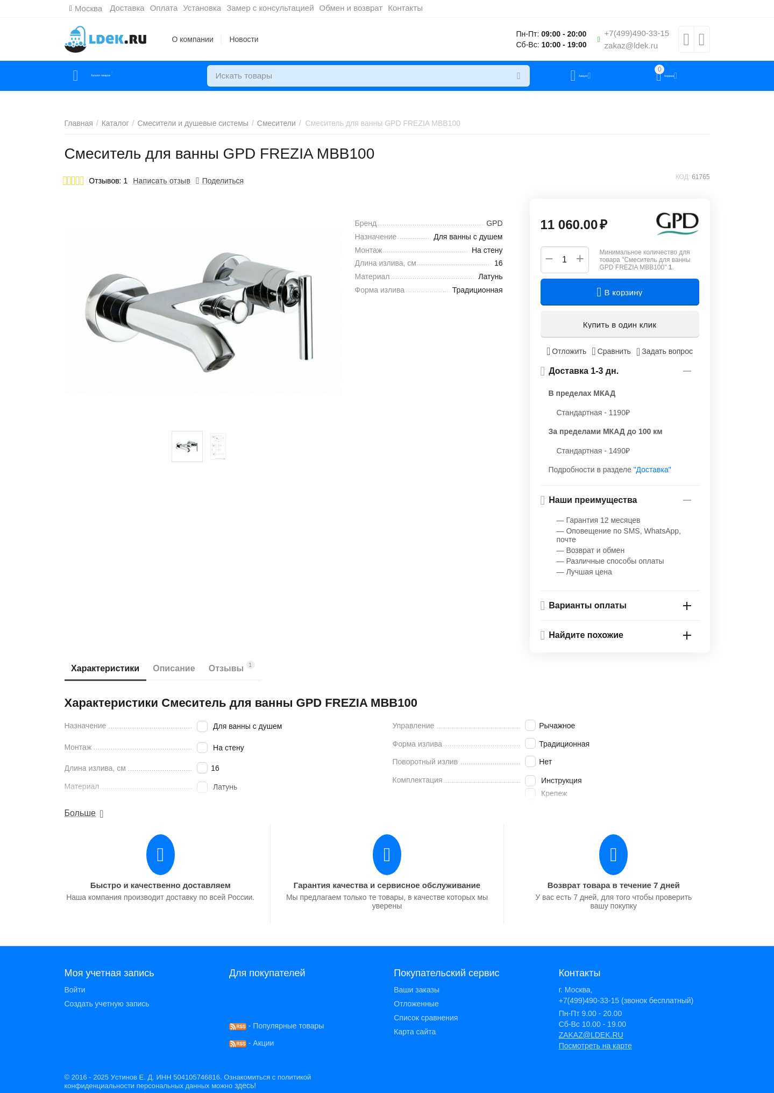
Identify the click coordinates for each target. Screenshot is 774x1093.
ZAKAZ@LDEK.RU (591, 1035)
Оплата (170, 7)
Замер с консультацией (277, 7)
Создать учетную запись (107, 1003)
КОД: (683, 177)
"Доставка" (652, 469)
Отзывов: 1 (108, 180)
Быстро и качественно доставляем (160, 885)
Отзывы (252, 667)
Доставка (134, 7)
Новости (243, 39)
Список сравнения (426, 1017)
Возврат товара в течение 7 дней (614, 885)
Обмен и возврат (357, 7)
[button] (220, 180)
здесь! (245, 1085)
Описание (186, 668)
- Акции (251, 1043)
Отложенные (416, 1003)
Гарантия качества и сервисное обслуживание (387, 885)
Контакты (412, 7)
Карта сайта (415, 1031)
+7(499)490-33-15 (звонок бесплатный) (626, 1000)
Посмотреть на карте (595, 1045)
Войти (75, 989)
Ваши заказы (416, 989)
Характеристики (109, 668)
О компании (193, 39)
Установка (209, 7)
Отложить (566, 351)
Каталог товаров (128, 76)
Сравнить (611, 351)
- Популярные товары (276, 1025)
